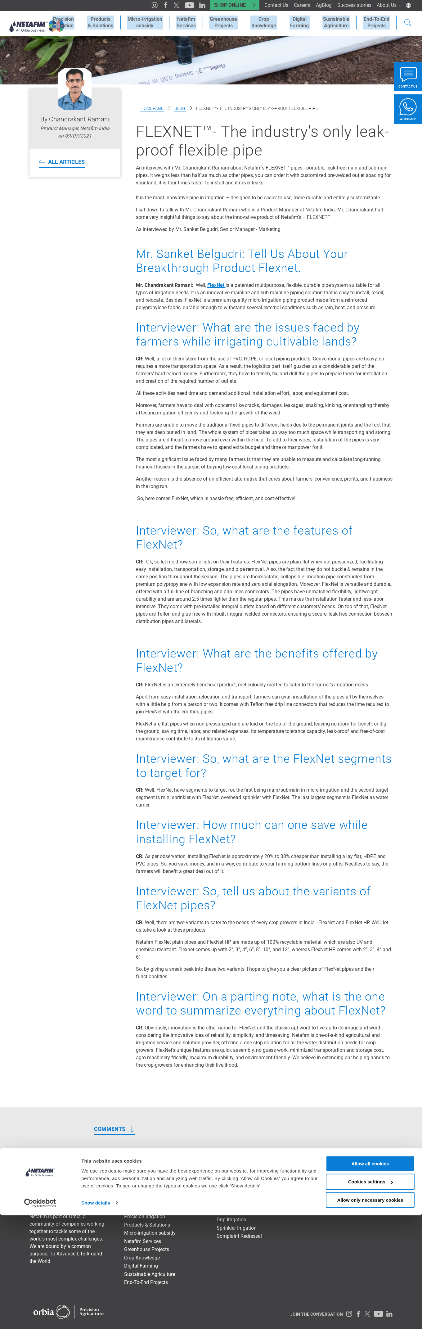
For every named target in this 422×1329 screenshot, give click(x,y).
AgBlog (322, 5)
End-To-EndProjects (377, 22)
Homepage (152, 108)
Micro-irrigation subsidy (154, 22)
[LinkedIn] (194, 5)
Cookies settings (370, 1295)
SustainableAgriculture (338, 22)
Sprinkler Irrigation (237, 1228)
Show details (95, 1316)
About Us (388, 5)
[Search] (408, 23)
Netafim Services (194, 22)
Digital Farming (303, 22)
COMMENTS (109, 1129)
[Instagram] (148, 5)
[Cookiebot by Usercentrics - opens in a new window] (40, 1317)
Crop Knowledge (268, 22)
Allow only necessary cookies (370, 1313)
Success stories (353, 5)
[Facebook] (159, 5)
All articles (66, 162)
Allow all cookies (370, 1277)
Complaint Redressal (239, 1236)
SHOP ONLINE (225, 5)
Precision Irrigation (75, 22)
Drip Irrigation (231, 1220)
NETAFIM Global (375, 1173)
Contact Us (273, 5)
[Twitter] (169, 5)
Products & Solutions (111, 22)
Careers (299, 5)
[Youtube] (182, 5)
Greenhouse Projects (230, 22)
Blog (180, 108)
